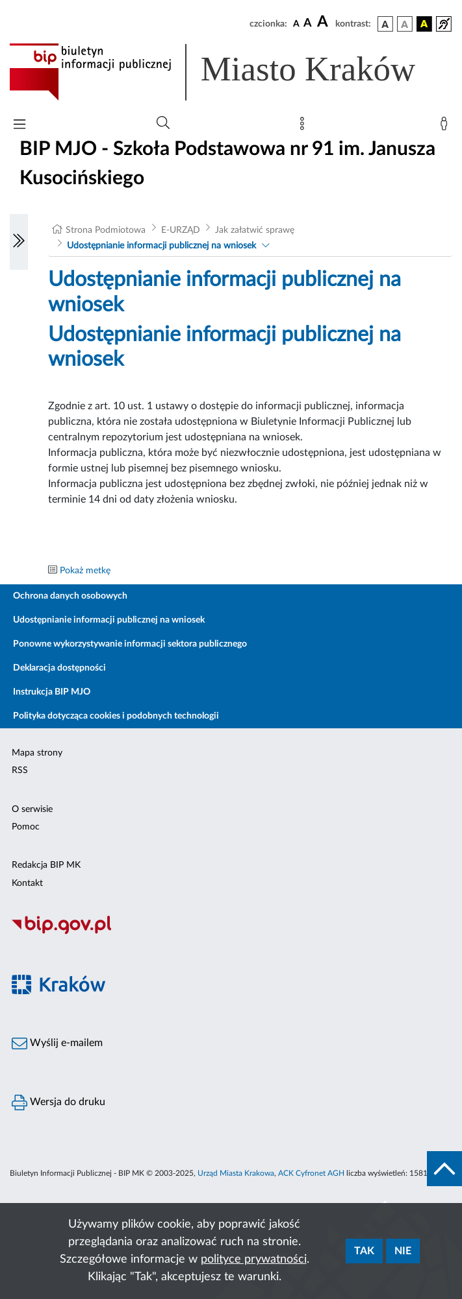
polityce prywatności (254, 1259)
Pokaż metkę (85, 570)
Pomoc (26, 826)
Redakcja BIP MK (46, 865)
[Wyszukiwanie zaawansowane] (163, 123)
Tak (364, 1251)
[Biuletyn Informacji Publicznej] (231, 932)
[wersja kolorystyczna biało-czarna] (404, 24)
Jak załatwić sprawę (254, 230)
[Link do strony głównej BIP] (231, 72)
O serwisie (32, 809)
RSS (20, 770)
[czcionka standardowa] (296, 23)
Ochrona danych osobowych (70, 596)
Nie (402, 1251)
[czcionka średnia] (307, 23)
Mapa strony (37, 752)
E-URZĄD (180, 230)
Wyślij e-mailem (57, 1043)
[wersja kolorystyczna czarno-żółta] (424, 24)
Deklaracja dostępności (59, 668)
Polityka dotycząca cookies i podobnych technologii (116, 716)
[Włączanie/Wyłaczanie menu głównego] (19, 125)
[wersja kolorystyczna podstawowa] (385, 24)
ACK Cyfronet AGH (311, 1173)
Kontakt (27, 883)
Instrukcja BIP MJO (51, 692)
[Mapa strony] (305, 126)
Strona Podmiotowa (106, 230)
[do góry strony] (444, 1168)
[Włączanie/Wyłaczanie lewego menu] (19, 242)
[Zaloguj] (446, 126)
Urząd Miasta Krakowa (236, 1173)
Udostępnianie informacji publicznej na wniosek (161, 245)
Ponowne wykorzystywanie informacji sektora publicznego (130, 644)
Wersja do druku (58, 1102)
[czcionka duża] (324, 22)
